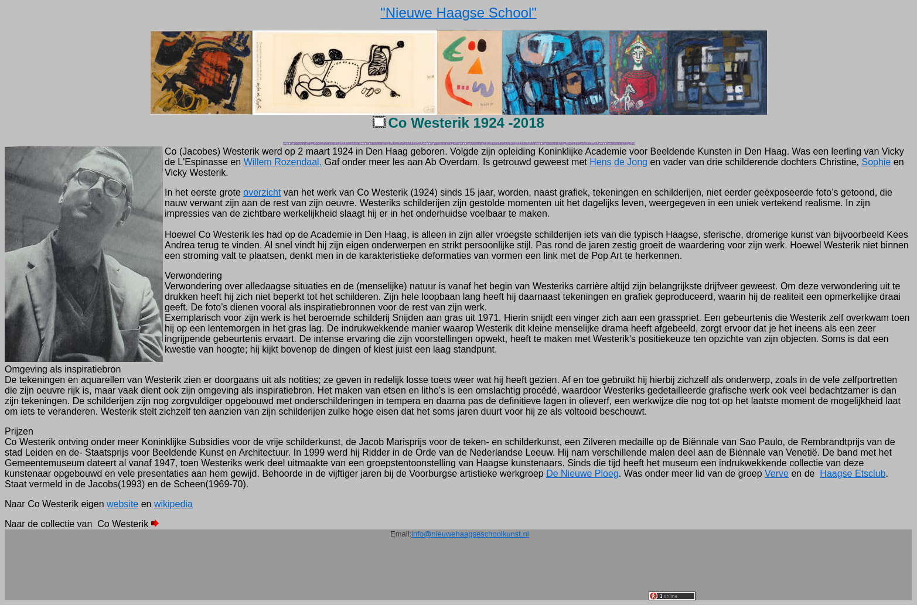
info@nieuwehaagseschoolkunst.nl (470, 533)
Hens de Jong (618, 162)
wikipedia (173, 504)
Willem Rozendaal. (283, 162)
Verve (777, 473)
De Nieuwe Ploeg (582, 473)
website (122, 504)
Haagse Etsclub (852, 473)
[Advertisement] (435, 574)
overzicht (262, 192)
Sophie (876, 162)
